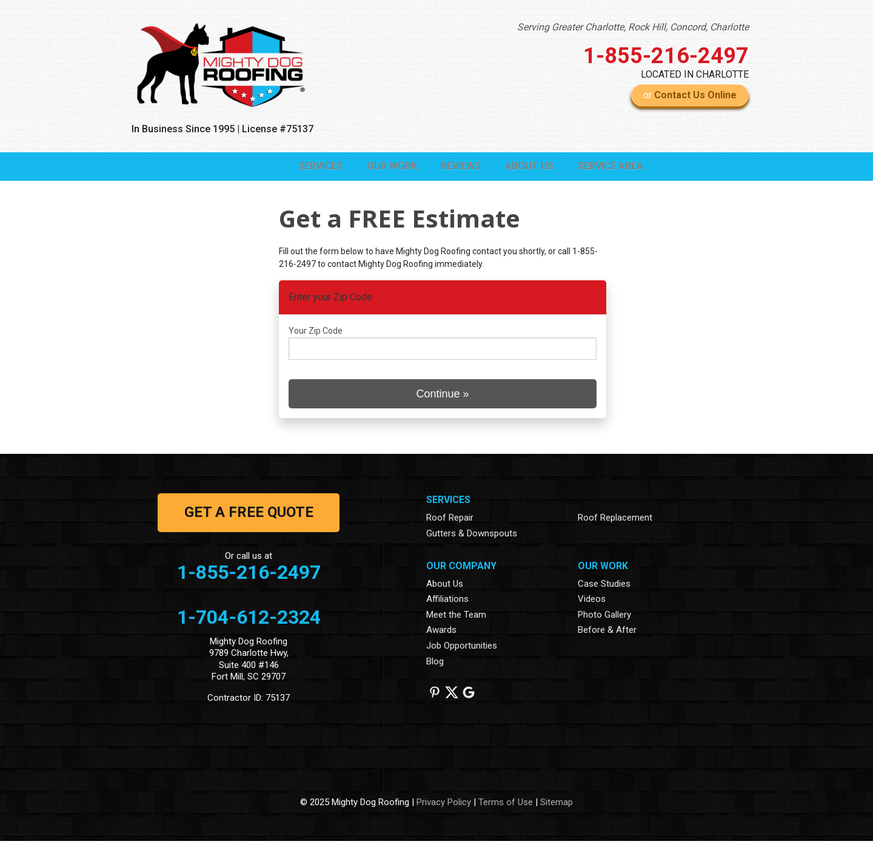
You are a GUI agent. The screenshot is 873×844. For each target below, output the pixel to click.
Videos (592, 601)
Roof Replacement (615, 521)
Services (264, 168)
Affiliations (447, 601)
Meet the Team (456, 617)
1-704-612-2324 (249, 620)
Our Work (348, 168)
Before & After (607, 633)
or (690, 95)
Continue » (442, 397)
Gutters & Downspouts (471, 536)
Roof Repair (449, 521)
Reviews (430, 168)
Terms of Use (505, 805)
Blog (435, 664)
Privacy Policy (443, 805)
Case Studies (604, 586)
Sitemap (556, 805)
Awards (441, 633)
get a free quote (248, 515)
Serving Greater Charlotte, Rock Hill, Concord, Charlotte (633, 27)
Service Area (604, 168)
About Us (510, 168)
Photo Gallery (604, 617)
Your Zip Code (316, 334)
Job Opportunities (461, 648)
